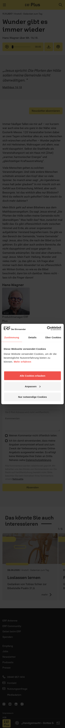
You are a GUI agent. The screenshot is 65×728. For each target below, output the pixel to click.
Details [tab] (32, 337)
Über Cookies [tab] (53, 337)
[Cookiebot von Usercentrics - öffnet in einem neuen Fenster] (47, 328)
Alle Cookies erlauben (32, 375)
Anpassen (33, 386)
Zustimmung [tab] (11, 337)
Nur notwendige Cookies (32, 397)
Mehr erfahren (22, 361)
